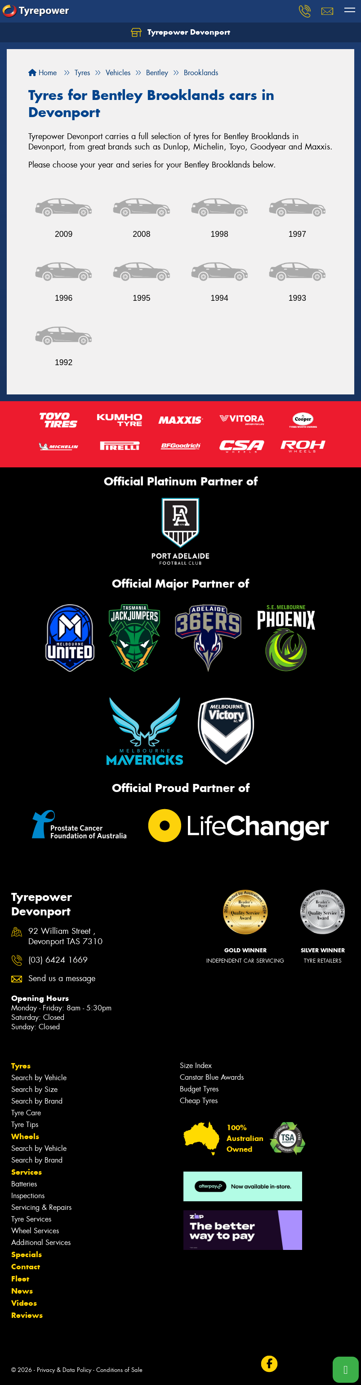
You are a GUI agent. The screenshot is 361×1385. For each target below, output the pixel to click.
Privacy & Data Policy (64, 1370)
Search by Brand (36, 1101)
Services (26, 1172)
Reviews (27, 1315)
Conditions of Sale (119, 1370)
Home (42, 72)
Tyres (21, 1066)
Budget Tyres (199, 1089)
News (22, 1291)
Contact (25, 1267)
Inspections (28, 1195)
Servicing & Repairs (41, 1207)
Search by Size (34, 1089)
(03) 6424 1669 (58, 960)
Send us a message (61, 978)
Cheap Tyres (199, 1100)
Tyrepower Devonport (180, 32)
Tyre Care (26, 1113)
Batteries (24, 1184)
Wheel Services (35, 1231)
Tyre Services (31, 1219)
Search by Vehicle (39, 1077)
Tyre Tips (24, 1124)
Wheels (25, 1136)
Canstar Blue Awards (212, 1077)
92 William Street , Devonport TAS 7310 (65, 936)
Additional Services (41, 1242)
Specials (26, 1254)
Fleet (20, 1279)
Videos (24, 1303)
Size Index (196, 1065)
